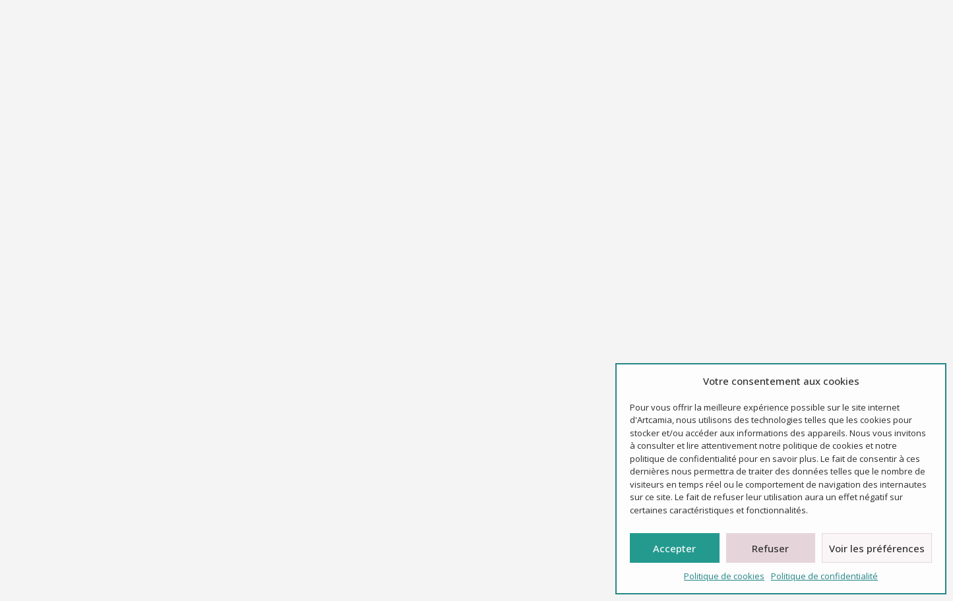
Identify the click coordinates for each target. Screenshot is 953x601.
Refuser (770, 548)
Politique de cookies (724, 576)
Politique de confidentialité (824, 576)
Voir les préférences (877, 548)
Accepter (674, 548)
